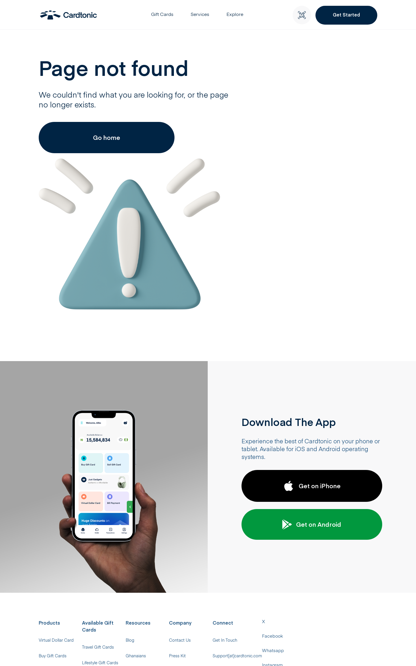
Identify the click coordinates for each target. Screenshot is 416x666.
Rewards (182, 546)
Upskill (248, 546)
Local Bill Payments (56, 578)
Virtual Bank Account (58, 626)
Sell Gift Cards (52, 546)
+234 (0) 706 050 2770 (331, 562)
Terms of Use (254, 594)
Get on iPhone (312, 359)
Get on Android (312, 397)
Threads (289, 654)
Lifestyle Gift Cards (124, 530)
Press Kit (250, 530)
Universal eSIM (52, 610)
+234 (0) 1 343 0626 (328, 546)
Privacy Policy (255, 562)
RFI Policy (251, 610)
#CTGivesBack (256, 578)
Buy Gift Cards (52, 530)
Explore (237, 15)
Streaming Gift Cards (126, 594)
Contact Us (253, 514)
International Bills (54, 594)
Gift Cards (164, 15)
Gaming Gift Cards (124, 578)
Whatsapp (229, 654)
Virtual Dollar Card (55, 514)
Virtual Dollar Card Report (198, 610)
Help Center (185, 594)
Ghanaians (184, 530)
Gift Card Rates (188, 562)
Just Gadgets (51, 562)
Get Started (347, 14)
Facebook (198, 654)
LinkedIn (341, 654)
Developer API (187, 578)
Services (202, 15)
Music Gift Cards (122, 546)
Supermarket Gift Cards (129, 562)
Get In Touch (322, 514)
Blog (178, 514)
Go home (96, 146)
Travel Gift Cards (122, 514)
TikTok (315, 654)
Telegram (369, 654)
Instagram (260, 654)
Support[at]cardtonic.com (334, 530)
